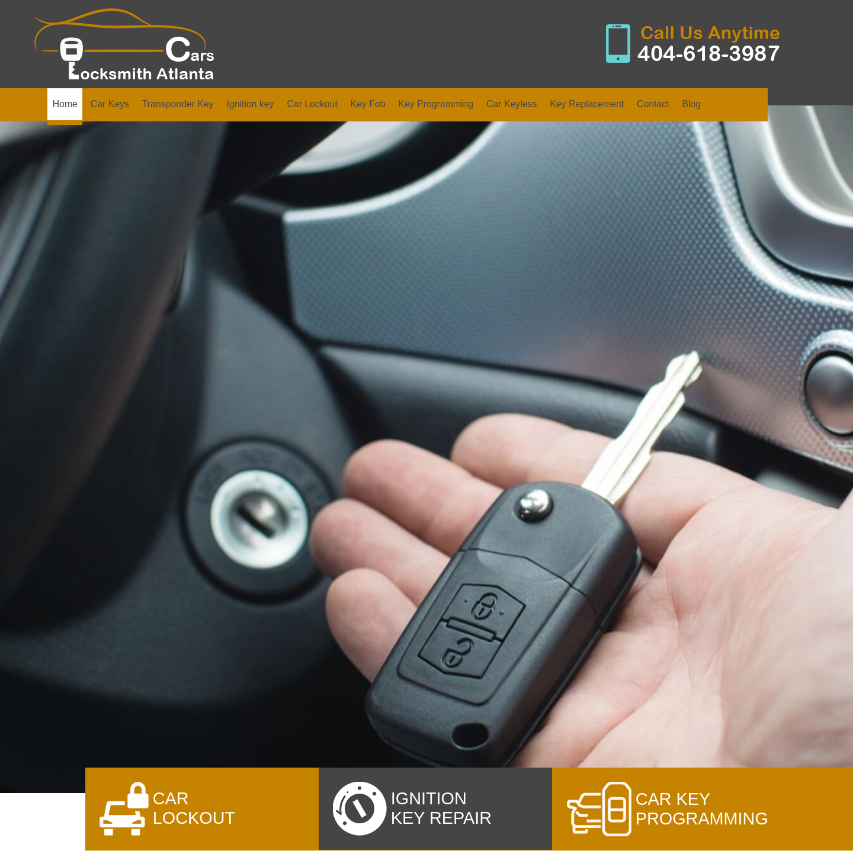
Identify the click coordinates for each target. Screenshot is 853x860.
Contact (653, 104)
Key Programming (435, 104)
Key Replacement (587, 104)
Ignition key (250, 104)
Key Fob (368, 104)
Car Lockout (312, 104)
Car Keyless (511, 104)
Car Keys (110, 104)
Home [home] (65, 104)
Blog (691, 104)
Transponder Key (178, 104)
